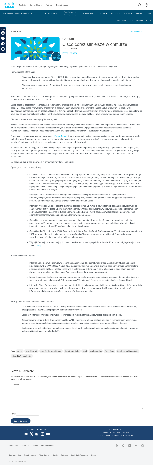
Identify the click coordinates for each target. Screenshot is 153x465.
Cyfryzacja (115, 13)
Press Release (70, 53)
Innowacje (128, 13)
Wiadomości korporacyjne (140, 20)
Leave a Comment (135, 31)
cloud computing (96, 351)
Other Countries (126, 435)
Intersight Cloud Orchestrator (127, 351)
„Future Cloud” (60, 136)
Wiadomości (121, 20)
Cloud (84, 351)
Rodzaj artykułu (52, 13)
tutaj (39, 245)
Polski (103, 13)
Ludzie (139, 13)
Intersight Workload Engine (22, 356)
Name (13, 414)
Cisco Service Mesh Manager (51, 351)
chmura (19, 351)
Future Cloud (109, 351)
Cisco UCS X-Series (72, 351)
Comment (15, 384)
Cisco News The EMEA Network (17, 13)
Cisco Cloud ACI (31, 351)
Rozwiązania (89, 13)
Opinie (148, 13)
